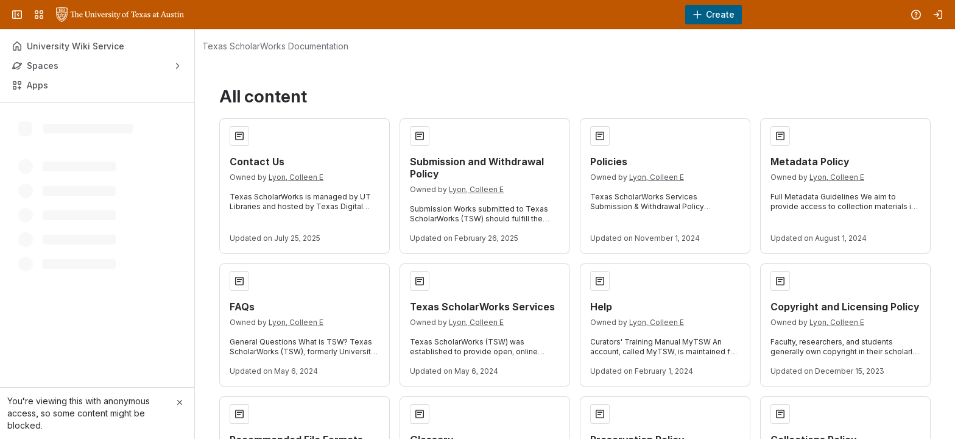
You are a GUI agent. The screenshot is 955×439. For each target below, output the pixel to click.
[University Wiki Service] (120, 14)
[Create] (713, 14)
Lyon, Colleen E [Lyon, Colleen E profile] (296, 177)
